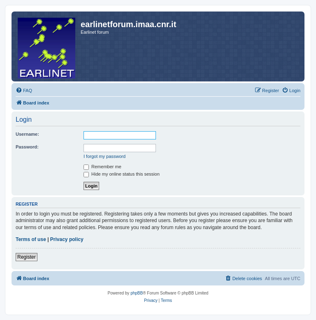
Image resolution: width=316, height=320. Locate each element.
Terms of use (31, 239)
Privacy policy (67, 239)
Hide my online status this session (122, 174)
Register (26, 257)
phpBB (136, 293)
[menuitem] (24, 90)
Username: (27, 134)
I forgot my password (104, 156)
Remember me (102, 166)
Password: (27, 146)
